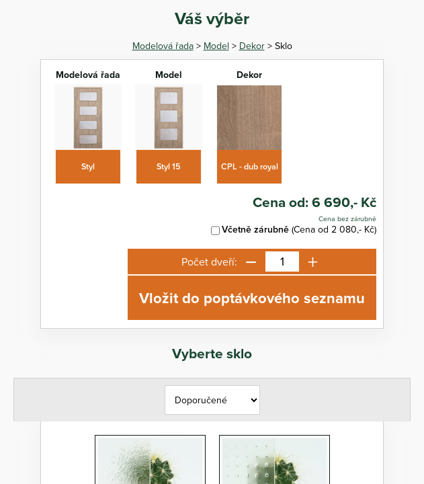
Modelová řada (163, 45)
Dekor (252, 45)
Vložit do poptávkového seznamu (252, 298)
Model (216, 45)
